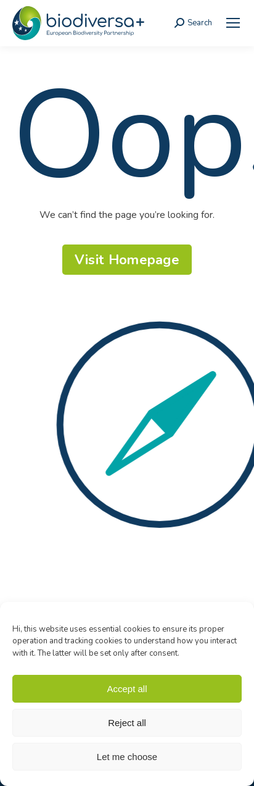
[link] (233, 22)
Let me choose (127, 756)
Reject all (127, 722)
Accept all (127, 689)
